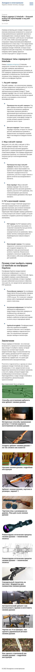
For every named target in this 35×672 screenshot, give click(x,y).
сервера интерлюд (13, 64)
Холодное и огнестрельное (12, 3)
